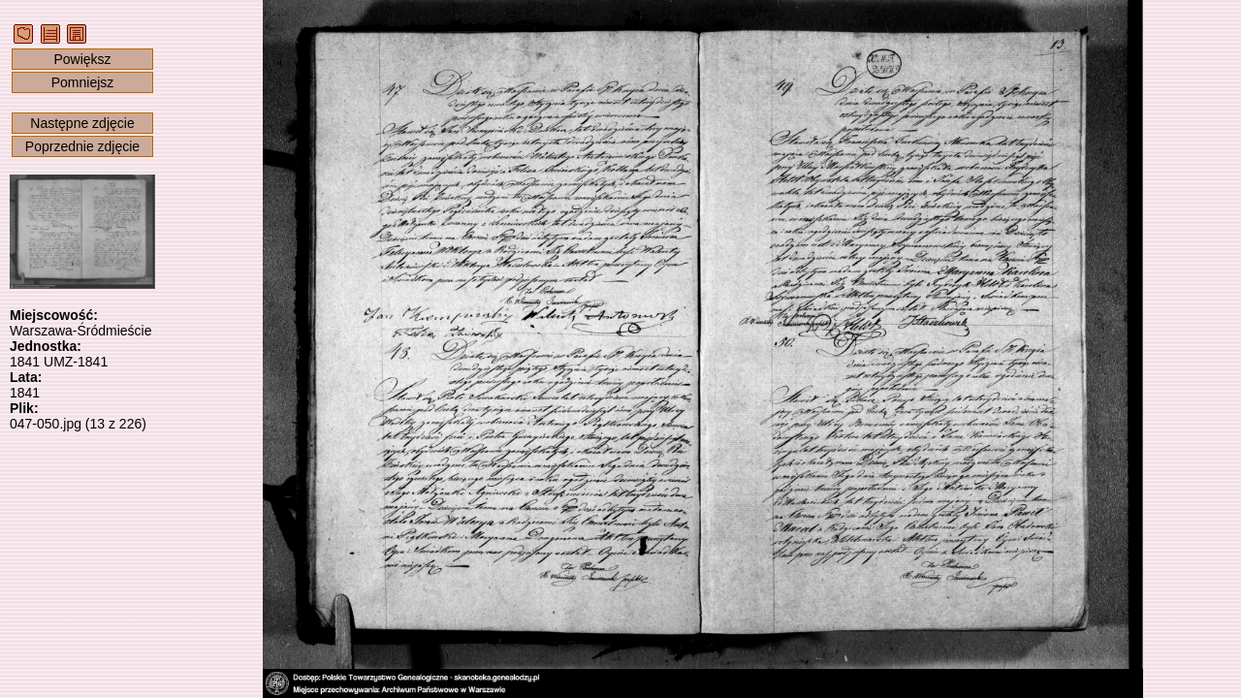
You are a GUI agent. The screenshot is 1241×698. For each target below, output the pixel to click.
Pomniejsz (82, 82)
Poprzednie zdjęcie (82, 146)
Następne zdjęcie (82, 123)
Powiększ (82, 59)
